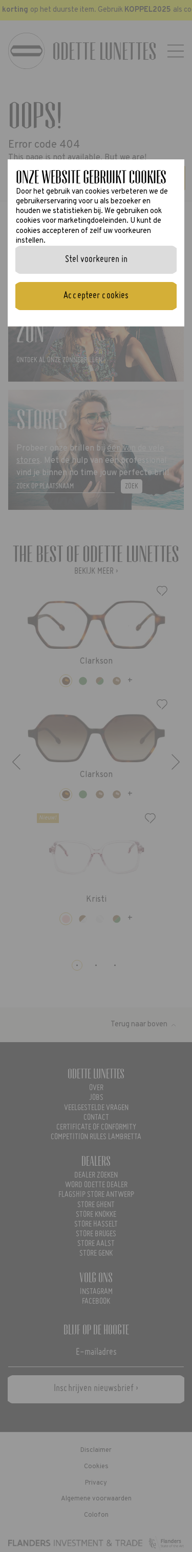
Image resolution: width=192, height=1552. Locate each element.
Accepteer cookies (96, 295)
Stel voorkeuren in (96, 259)
